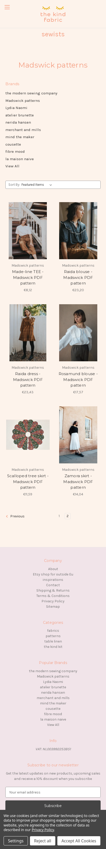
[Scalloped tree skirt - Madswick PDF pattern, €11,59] (28, 434)
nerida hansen (18, 122)
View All (12, 166)
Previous (15, 516)
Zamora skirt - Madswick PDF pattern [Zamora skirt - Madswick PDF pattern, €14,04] (78, 481)
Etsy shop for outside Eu (53, 574)
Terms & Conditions (53, 596)
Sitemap (53, 606)
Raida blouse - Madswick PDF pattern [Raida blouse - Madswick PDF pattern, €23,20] (78, 277)
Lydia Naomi (16, 107)
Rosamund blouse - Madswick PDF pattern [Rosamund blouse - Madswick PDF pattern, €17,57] (78, 379)
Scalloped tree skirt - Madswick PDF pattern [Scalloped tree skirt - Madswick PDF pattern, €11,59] (28, 481)
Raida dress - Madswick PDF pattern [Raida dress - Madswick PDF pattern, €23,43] (28, 379)
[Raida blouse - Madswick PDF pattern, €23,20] (78, 230)
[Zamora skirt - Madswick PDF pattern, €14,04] (78, 434)
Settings (16, 841)
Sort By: (14, 185)
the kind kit (53, 647)
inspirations (53, 580)
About (53, 569)
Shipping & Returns (53, 590)
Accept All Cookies (78, 841)
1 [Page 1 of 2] (59, 516)
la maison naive (19, 159)
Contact (53, 585)
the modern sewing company (31, 93)
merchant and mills (23, 129)
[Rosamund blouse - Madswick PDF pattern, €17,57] (78, 332)
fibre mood (15, 151)
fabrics (53, 630)
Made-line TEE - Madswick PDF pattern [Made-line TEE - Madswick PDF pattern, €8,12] (28, 277)
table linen (53, 641)
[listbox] (38, 185)
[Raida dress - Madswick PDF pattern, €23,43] (28, 332)
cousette (13, 144)
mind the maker (19, 137)
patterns (53, 636)
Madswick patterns (22, 100)
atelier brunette (19, 115)
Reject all (42, 841)
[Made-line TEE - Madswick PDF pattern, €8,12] (28, 230)
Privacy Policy (53, 601)
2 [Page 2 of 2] (68, 516)
